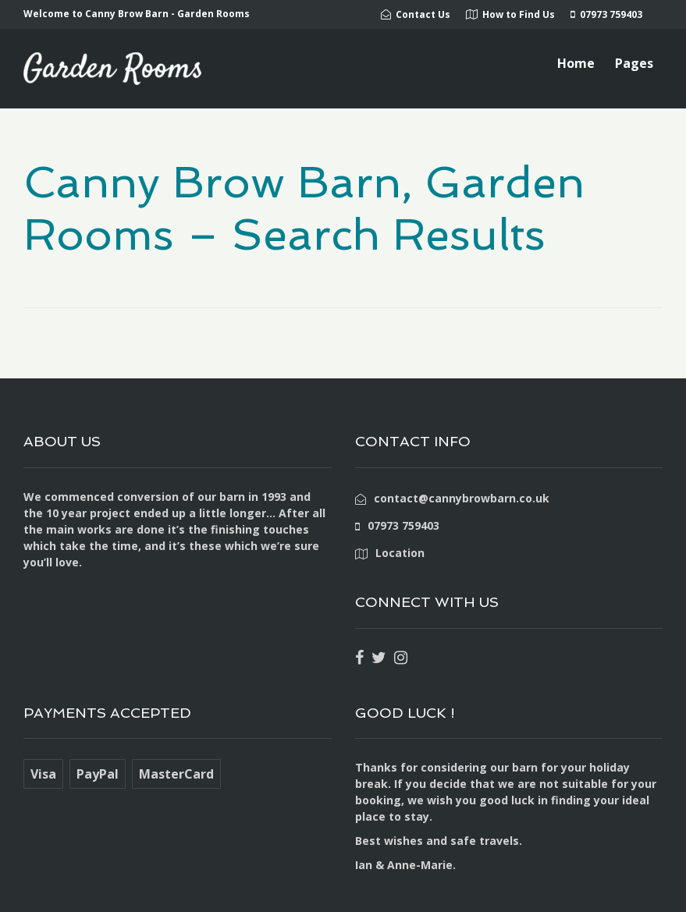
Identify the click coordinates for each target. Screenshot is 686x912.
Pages (634, 63)
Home (576, 63)
